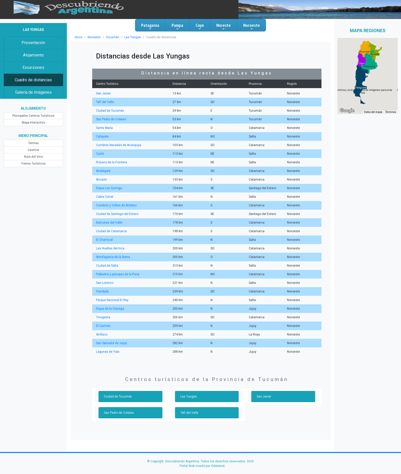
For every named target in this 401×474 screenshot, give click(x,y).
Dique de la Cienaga (110, 308)
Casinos (33, 150)
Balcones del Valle (109, 222)
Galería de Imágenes (33, 92)
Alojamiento (33, 55)
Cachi (100, 153)
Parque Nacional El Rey (112, 300)
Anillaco (101, 334)
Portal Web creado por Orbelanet (202, 466)
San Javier (103, 93)
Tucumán (112, 37)
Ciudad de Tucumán (110, 110)
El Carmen (103, 326)
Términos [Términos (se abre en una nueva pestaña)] (390, 112)
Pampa (177, 26)
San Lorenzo (104, 283)
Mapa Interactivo (33, 122)
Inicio (78, 37)
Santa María (104, 128)
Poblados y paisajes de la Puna (117, 274)
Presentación (33, 42)
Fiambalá (102, 291)
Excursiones (33, 67)
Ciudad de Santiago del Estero (117, 214)
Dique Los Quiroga (109, 188)
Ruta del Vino (33, 157)
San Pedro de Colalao (111, 119)
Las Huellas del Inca (110, 248)
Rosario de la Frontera (111, 162)
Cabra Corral (104, 197)
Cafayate (102, 136)
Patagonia (150, 26)
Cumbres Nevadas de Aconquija (118, 145)
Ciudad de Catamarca (111, 231)
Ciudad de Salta (107, 265)
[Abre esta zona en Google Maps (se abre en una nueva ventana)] (347, 110)
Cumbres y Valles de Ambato (116, 205)
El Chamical (104, 240)
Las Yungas (132, 37)
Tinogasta (103, 317)
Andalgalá (103, 171)
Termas (33, 143)
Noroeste (251, 26)
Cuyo (200, 26)
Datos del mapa (373, 112)
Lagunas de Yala (107, 351)
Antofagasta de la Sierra (113, 257)
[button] (361, 87)
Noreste (223, 26)
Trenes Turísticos (33, 163)
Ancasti (101, 179)
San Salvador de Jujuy (111, 343)
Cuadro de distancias (33, 79)
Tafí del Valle (105, 102)
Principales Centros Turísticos (33, 115)
